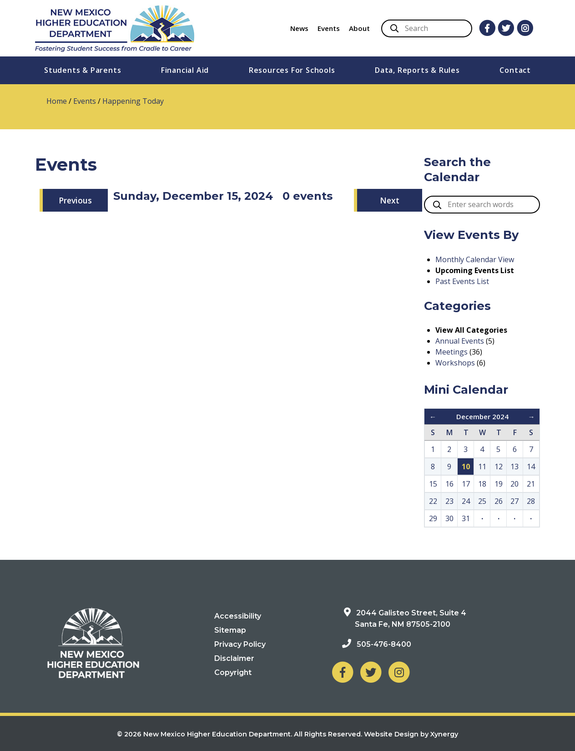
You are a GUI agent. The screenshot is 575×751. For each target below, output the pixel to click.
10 (466, 467)
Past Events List (462, 281)
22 (433, 501)
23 (449, 501)
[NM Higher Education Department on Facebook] (342, 671)
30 (449, 518)
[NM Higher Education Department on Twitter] (371, 671)
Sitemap (230, 630)
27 (514, 501)
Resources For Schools (292, 70)
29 (433, 518)
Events (329, 28)
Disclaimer (234, 658)
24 (466, 501)
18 (482, 484)
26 (498, 501)
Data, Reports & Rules (417, 70)
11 (482, 467)
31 (466, 518)
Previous (75, 200)
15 (433, 484)
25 (482, 501)
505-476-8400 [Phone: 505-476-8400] (384, 644)
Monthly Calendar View (474, 259)
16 (449, 484)
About (359, 28)
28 (531, 501)
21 (531, 484)
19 (498, 484)
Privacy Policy (240, 644)
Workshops (455, 363)
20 (514, 484)
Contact (515, 70)
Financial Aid (185, 70)
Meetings (451, 352)
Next (389, 200)
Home (56, 101)
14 (531, 467)
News (299, 28)
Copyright (233, 672)
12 (498, 467)
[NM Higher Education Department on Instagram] (399, 671)
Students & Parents (82, 70)
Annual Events (459, 341)
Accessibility (237, 616)
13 (514, 467)
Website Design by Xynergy (411, 734)
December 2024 (482, 416)
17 (466, 484)
